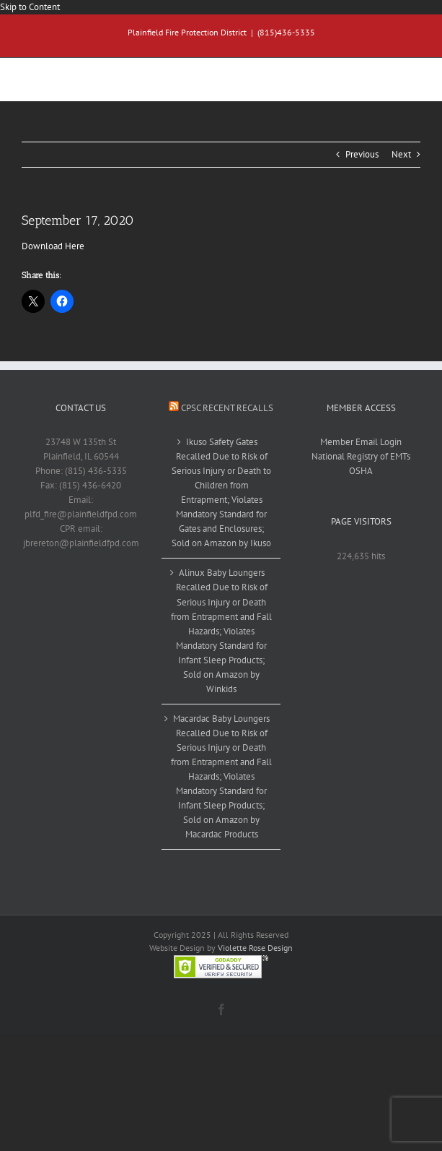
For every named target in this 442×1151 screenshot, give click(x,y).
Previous (362, 154)
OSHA (361, 471)
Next (401, 154)
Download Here (53, 246)
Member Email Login (361, 442)
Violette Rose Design (255, 947)
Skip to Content (30, 7)
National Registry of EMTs (360, 456)
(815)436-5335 (286, 32)
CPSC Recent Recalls (227, 408)
